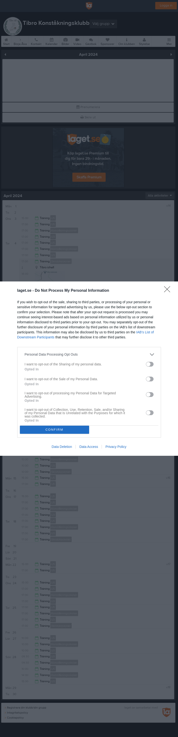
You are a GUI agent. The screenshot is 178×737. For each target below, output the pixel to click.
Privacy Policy (115, 447)
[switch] (150, 364)
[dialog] (89, 368)
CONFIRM (54, 429)
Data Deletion (62, 447)
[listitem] (89, 354)
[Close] (168, 290)
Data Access (88, 447)
